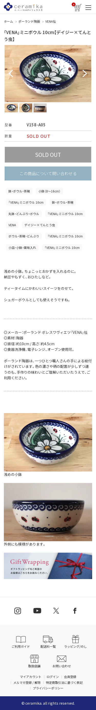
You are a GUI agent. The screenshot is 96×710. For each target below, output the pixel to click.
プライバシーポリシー (48, 688)
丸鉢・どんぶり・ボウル (23, 214)
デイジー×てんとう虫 (39, 225)
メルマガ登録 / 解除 (27, 682)
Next (85, 74)
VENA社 (50, 21)
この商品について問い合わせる (48, 173)
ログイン (53, 676)
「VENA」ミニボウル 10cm (26, 202)
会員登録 (70, 676)
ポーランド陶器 (29, 21)
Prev (11, 74)
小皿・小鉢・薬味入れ (22, 247)
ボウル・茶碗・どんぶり (23, 236)
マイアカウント (30, 676)
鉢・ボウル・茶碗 (19, 191)
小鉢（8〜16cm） (49, 191)
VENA (12, 225)
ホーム (8, 21)
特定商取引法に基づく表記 (64, 682)
